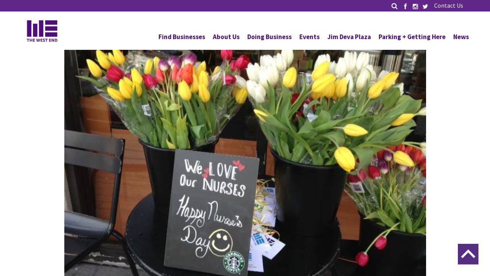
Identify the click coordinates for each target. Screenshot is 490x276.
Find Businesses (181, 37)
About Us (226, 37)
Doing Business (269, 37)
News (461, 37)
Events (309, 37)
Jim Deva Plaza (349, 37)
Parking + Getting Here (412, 37)
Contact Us (448, 5)
